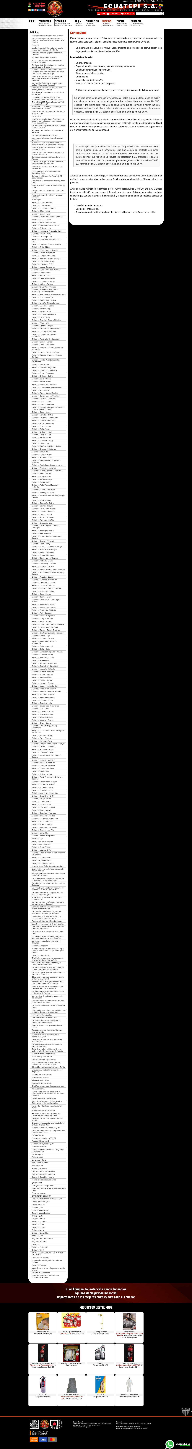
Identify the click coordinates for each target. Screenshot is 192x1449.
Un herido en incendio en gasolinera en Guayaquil (46, 942)
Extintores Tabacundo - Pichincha (44, 610)
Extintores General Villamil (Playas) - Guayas (48, 744)
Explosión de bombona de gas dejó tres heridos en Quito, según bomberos (46, 1114)
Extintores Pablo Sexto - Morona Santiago (47, 217)
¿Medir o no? (37, 1183)
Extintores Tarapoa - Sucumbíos (43, 281)
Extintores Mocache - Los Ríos (43, 567)
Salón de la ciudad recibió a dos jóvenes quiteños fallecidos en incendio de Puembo (47, 1050)
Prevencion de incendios (41, 1273)
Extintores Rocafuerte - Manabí (43, 591)
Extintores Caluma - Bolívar (42, 514)
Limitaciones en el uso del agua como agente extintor (48, 1269)
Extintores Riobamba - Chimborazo (44, 827)
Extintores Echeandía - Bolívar (43, 503)
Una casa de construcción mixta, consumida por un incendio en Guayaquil (48, 903)
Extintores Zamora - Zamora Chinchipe (46, 630)
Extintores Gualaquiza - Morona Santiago (47, 547)
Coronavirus (36, 116)
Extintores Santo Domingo (41, 955)
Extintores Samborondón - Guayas (44, 782)
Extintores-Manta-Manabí (41, 844)
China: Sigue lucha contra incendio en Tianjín (48, 1067)
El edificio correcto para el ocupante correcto (48, 1086)
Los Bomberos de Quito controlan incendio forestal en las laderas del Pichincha (47, 49)
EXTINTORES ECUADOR (41, 1196)
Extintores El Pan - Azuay (41, 205)
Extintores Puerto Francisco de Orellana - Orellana (47, 778)
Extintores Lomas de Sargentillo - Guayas (47, 652)
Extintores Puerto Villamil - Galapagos (45, 339)
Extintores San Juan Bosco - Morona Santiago (48, 294)
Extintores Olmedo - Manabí (42, 342)
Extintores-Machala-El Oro (41, 850)
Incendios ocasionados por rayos (44, 1180)
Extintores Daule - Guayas (41, 810)
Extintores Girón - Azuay (41, 429)
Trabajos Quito (37, 1216)
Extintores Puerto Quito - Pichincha (44, 385)
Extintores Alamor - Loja (40, 452)
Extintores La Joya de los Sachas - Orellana (48, 624)
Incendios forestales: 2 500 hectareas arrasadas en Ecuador (45, 1277)
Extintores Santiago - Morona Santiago (46, 258)
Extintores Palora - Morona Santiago (45, 393)
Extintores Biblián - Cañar (41, 482)
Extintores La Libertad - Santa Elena (45, 819)
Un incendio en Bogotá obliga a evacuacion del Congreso (47, 997)
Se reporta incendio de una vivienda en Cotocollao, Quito (46, 172)
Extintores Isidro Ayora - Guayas (43, 493)
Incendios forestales (39, 1147)
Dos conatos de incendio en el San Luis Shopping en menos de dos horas (46, 917)
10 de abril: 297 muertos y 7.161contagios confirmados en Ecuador (47, 108)
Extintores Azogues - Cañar (42, 741)
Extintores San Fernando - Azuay (44, 300)
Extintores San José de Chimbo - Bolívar (46, 446)
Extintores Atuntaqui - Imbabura (43, 695)
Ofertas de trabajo (38, 1205)
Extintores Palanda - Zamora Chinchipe (46, 329)
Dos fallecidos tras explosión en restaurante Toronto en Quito (48, 870)
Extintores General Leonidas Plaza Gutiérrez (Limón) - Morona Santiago (48, 408)
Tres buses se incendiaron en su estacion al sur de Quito (48, 93)
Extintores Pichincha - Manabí (43, 423)
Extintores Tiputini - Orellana (42, 203)
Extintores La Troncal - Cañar (42, 752)
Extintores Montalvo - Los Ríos (43, 639)
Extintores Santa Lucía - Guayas (44, 583)
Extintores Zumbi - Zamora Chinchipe (45, 352)
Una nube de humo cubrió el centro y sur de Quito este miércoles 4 (48, 928)
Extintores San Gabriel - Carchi (43, 658)
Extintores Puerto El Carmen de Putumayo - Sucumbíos (48, 348)
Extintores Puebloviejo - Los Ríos (44, 564)
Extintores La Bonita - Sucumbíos (44, 208)
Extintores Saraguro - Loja (41, 435)
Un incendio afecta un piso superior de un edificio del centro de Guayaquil (47, 84)
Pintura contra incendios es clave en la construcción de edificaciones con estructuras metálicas (48, 1094)
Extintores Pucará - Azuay (41, 234)
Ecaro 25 (35, 45)
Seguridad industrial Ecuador (42, 1239)
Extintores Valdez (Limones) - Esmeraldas (47, 471)
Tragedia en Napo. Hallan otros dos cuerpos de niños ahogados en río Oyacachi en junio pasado (48, 950)
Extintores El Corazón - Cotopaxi (44, 314)
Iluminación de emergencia (41, 1083)
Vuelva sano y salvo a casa (42, 1057)
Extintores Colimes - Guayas (42, 506)
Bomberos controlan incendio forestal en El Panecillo (47, 131)
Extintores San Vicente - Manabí (43, 604)
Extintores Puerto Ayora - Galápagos (45, 627)
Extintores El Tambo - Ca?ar (42, 458)
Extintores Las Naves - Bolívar (43, 306)
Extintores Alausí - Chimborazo (43, 517)
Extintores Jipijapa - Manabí (42, 774)
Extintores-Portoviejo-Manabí (42, 841)
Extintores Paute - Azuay (41, 544)
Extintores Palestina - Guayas (42, 577)
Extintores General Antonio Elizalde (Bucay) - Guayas (48, 496)
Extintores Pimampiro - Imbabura (44, 468)
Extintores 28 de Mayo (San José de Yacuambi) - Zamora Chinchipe (45, 291)
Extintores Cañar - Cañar (41, 649)
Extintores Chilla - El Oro (41, 247)
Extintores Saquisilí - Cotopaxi (43, 541)
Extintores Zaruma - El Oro (41, 597)
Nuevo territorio (37, 1166)
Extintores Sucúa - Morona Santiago (45, 558)
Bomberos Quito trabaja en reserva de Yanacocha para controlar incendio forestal (47, 98)
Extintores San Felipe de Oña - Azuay (45, 225)
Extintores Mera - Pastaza (41, 220)
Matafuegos (36, 200)
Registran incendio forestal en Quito (45, 135)
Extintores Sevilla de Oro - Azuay (44, 222)
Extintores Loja (37, 839)
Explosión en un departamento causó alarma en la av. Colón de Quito (48, 1124)
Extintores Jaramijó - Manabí (42, 675)
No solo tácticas (38, 1135)
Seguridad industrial (39, 1241)
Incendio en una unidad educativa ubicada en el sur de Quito (48, 112)
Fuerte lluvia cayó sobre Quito (43, 1144)
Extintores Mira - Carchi (40, 390)
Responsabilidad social (40, 1141)
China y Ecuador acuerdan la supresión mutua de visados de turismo (49, 1131)
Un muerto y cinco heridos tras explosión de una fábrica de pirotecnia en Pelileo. (48, 879)
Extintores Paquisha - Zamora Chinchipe (46, 244)
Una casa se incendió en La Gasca (44, 1018)
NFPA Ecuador (37, 1236)
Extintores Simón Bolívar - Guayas (44, 549)
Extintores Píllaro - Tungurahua (43, 552)
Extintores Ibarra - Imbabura (42, 822)
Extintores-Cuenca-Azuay (41, 858)
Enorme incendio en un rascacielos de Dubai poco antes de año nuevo (48, 1002)
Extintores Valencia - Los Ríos (43, 672)
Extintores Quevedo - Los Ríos (43, 830)
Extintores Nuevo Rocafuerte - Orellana (46, 270)
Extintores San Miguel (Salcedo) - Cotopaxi (47, 633)
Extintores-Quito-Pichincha (41, 860)
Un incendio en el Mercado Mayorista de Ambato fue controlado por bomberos (46, 912)
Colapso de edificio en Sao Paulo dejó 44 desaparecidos (47, 177)
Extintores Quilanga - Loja (41, 228)
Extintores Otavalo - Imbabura (43, 768)
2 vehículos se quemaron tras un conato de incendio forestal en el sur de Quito (47, 959)
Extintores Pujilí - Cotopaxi (41, 613)
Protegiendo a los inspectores (42, 1186)
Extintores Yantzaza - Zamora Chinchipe (46, 588)
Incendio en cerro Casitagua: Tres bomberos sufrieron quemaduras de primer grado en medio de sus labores (48, 121)
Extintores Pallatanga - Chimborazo (45, 418)
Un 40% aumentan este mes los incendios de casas (48, 1006)
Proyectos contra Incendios (42, 1015)
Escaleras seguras (38, 1193)
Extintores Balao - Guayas (41, 594)
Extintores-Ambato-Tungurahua (43, 836)
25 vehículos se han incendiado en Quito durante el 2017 (46, 898)
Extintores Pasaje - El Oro (41, 799)
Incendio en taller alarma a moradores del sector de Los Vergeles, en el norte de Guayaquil (47, 78)
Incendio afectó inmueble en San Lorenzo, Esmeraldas (47, 167)
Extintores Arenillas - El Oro (42, 677)
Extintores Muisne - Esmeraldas (43, 490)
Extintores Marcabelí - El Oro (42, 415)
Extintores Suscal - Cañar (41, 276)
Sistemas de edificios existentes (43, 1111)
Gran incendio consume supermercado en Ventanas (47, 1119)
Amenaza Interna (38, 1089)
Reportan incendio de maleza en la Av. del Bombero (47, 196)
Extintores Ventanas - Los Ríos (43, 760)
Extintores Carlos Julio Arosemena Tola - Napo (46, 240)
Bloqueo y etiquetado (39, 1168)
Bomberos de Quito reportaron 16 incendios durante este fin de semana (48, 66)
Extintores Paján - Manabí (41, 533)
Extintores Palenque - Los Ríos (43, 520)
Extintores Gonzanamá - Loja (42, 297)
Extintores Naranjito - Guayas (42, 720)
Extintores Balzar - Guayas (41, 723)
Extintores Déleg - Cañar (41, 211)
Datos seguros (37, 1157)
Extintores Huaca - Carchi (41, 426)
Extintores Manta (38, 1230)
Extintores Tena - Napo (40, 709)
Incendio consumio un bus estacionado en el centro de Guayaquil (48, 153)
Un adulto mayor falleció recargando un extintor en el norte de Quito (46, 1022)
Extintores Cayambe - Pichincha (43, 766)
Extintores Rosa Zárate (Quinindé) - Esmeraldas (45, 727)
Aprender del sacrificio (40, 1163)
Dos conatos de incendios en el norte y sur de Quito (48, 182)
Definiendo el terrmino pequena (43, 1174)
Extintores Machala (39, 1222)
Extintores (35, 1244)
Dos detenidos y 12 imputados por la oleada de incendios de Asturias (48, 992)
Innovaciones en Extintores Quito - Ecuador (47, 36)
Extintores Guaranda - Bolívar (42, 714)
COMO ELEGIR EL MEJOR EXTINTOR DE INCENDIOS (47, 1254)
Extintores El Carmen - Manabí (43, 787)
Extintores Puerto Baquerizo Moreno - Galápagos (45, 527)
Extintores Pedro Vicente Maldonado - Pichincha (45, 486)
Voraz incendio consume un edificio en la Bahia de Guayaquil (46, 61)
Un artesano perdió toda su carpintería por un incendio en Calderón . (48, 973)
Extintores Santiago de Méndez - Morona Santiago (47, 356)
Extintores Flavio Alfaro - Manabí (44, 509)
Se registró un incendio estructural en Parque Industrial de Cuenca (48, 875)
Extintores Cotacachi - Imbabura (43, 586)
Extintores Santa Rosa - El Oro (43, 796)
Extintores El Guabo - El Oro (42, 700)
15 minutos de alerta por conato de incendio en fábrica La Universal (48, 978)
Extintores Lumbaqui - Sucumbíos (44, 331)
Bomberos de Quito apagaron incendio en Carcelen (47, 54)
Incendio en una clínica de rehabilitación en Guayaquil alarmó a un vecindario (47, 987)
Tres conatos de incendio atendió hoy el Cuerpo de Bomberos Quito (46, 964)
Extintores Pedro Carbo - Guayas (44, 689)
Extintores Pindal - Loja (40, 323)
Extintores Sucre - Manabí (41, 379)
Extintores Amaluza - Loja (41, 309)
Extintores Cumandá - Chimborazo (44, 580)
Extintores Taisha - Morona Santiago (45, 250)
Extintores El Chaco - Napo (42, 432)
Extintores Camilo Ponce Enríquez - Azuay (47, 465)
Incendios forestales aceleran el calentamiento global (49, 1189)
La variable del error (39, 1160)
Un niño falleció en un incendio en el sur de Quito (47, 932)
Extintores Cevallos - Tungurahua (44, 367)
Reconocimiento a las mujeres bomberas (46, 921)
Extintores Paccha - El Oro (41, 312)
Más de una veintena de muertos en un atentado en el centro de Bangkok (46, 1063)
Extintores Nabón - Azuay (41, 273)
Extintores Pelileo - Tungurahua (43, 616)
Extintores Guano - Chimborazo (43, 555)
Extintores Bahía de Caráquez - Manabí (46, 692)
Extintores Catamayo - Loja (42, 703)
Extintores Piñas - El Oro (41, 660)
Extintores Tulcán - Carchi (41, 804)
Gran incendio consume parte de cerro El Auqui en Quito (47, 1040)
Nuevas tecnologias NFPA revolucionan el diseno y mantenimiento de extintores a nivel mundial (48, 40)
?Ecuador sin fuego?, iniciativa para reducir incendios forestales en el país (47, 163)
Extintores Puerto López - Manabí (44, 607)
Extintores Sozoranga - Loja (42, 237)
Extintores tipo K (38, 1250)
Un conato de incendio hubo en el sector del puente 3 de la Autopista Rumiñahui (48, 968)
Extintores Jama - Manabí (41, 500)
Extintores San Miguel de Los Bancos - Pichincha (46, 461)
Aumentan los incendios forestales (44, 58)
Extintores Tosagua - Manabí (42, 619)
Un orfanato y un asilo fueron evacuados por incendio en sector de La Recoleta (48, 889)
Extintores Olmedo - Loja (41, 214)
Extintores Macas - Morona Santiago (45, 686)
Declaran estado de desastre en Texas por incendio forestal (47, 1031)
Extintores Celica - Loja (40, 443)
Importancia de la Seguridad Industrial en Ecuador (47, 1261)
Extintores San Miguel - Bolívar (43, 531)
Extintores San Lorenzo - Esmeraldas (45, 706)
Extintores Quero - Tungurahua (43, 373)
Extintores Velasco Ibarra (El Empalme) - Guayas (46, 756)
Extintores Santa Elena (40, 771)
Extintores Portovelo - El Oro (42, 561)
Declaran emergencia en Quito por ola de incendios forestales (47, 1045)
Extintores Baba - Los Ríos (41, 474)
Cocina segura (37, 1154)
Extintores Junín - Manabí (41, 476)
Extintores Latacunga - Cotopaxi (43, 807)
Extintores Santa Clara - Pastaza (44, 287)
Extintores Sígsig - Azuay (41, 412)
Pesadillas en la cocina (40, 1080)
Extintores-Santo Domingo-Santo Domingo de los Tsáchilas (48, 854)
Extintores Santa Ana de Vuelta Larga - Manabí (46, 601)
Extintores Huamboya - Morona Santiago (46, 231)
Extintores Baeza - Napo (41, 317)
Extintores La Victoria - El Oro (42, 264)
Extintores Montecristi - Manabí (43, 785)
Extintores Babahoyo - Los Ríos (43, 816)
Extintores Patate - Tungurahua (43, 345)
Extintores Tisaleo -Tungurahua (43, 278)
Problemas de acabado (40, 1077)
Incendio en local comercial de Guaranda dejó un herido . (48, 186)
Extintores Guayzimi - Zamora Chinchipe (46, 320)
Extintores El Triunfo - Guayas (43, 750)
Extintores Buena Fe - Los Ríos (43, 763)
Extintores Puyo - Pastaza (41, 738)
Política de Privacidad (39, 1433)
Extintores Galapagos (40, 946)
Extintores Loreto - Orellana (42, 402)
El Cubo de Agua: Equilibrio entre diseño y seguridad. (47, 1071)
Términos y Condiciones (40, 1431)
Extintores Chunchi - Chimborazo (44, 421)
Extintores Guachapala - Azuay (43, 261)
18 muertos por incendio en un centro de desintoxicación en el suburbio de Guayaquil (48, 144)
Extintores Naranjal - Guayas (42, 717)
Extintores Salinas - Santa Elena (43, 747)
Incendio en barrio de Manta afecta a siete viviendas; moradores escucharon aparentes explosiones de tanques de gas (48, 72)
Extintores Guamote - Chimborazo (44, 370)
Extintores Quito (38, 1224)
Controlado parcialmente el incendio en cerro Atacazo (48, 158)
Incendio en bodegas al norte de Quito (46, 1128)
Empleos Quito (37, 1207)
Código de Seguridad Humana (43, 1177)
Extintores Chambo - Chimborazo (44, 449)
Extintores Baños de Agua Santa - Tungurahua (44, 642)
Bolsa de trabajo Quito (40, 1210)
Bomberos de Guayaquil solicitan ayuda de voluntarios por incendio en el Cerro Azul (47, 937)
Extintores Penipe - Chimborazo (43, 253)
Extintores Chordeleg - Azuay (42, 440)
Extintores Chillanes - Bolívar (42, 376)
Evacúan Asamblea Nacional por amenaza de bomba (48, 191)
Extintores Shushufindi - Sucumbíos (45, 666)
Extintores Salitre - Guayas (41, 622)
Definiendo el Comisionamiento (43, 1171)
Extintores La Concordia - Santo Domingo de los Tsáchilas (48, 731)
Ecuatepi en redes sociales (41, 1075)
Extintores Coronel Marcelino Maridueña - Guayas (47, 537)
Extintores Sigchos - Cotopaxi (42, 326)
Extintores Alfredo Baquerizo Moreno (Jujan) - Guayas (48, 573)
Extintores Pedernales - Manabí (43, 697)
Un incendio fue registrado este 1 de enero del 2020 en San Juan (48, 127)
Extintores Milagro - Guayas (42, 824)
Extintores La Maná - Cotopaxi (43, 712)
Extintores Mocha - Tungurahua (43, 267)
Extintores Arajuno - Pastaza (42, 284)
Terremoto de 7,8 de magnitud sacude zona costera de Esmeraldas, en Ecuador (47, 983)
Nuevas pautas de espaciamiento (44, 1059)
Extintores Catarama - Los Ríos (43, 512)
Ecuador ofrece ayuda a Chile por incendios (48, 924)
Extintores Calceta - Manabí (42, 680)
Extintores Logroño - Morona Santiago (46, 303)
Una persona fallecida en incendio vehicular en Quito (48, 139)
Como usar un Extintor (40, 1258)
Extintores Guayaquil (39, 1247)
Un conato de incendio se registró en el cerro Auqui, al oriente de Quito (48, 894)
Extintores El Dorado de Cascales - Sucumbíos (44, 335)
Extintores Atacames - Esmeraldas (44, 663)
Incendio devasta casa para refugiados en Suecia (47, 1026)
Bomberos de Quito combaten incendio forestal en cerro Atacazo (46, 908)
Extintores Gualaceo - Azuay (42, 655)
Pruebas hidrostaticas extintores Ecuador (47, 1199)
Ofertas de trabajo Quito (40, 1202)
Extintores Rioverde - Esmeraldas (44, 399)
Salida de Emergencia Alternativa (44, 1098)
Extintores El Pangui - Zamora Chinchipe (46, 387)
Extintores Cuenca (38, 1227)
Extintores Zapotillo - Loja (41, 365)
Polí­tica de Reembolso (39, 1434)
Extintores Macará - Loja (41, 636)
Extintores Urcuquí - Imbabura (43, 404)
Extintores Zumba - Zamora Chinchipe (46, 396)
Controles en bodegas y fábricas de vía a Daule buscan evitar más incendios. (47, 1102)
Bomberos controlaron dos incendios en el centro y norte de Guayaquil (47, 89)
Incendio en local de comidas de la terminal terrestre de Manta (47, 148)
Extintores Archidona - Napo (42, 479)
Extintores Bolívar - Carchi (41, 382)
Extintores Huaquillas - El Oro (42, 790)
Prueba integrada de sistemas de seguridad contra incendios (48, 1150)
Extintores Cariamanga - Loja (42, 646)
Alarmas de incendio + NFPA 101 (44, 1138)
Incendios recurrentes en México (44, 1054)
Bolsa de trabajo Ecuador (41, 1213)
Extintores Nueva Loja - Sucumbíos (45, 793)
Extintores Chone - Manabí (41, 802)
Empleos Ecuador (38, 1219)
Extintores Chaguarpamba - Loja (44, 256)
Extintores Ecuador (39, 1265)
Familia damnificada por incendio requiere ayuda (47, 1107)
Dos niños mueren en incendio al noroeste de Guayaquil (48, 884)
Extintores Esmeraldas (40, 833)
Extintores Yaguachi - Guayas (42, 683)
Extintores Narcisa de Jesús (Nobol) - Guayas (48, 569)
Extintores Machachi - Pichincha (43, 669)
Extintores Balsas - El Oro (41, 438)
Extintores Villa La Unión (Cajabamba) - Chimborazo (46, 361)
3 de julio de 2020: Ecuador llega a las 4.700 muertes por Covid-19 (48, 103)
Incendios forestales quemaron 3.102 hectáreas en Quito (45, 1036)
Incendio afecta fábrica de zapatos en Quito (48, 866)
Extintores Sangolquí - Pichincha (44, 813)
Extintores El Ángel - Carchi (42, 455)
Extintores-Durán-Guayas (41, 847)
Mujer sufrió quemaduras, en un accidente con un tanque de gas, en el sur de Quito (49, 1011)
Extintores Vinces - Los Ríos (42, 735)
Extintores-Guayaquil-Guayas (42, 863)
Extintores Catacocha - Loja (42, 523)
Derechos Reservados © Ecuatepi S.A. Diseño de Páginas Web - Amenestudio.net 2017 (132, 1427)
